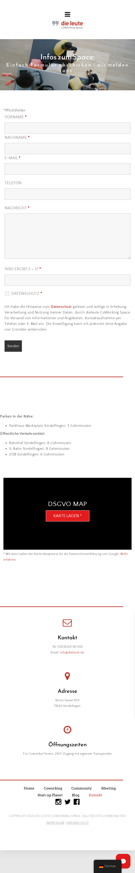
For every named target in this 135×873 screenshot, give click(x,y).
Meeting (108, 788)
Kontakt (95, 795)
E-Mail (13, 158)
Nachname (17, 137)
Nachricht (17, 208)
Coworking (53, 788)
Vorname (16, 117)
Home (29, 788)
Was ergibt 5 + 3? (23, 269)
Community (81, 788)
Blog (75, 795)
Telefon (13, 183)
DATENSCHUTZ (78, 823)
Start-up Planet (50, 795)
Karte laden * (67, 516)
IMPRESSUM (55, 823)
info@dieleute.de (72, 652)
